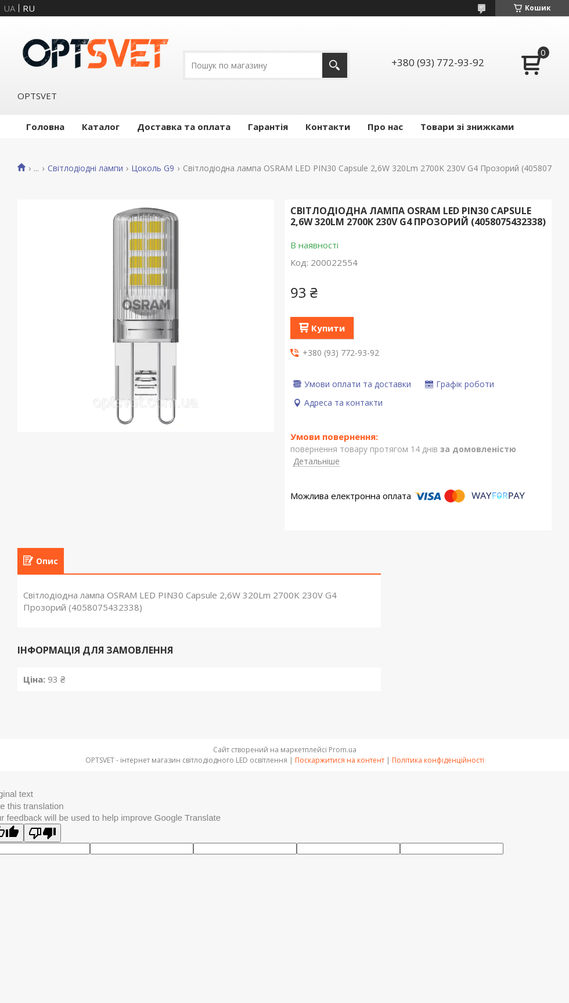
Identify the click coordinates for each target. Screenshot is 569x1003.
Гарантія (268, 126)
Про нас (385, 126)
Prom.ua (342, 750)
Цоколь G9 (152, 168)
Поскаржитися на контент (339, 760)
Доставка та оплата (184, 126)
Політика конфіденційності (438, 760)
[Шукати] (334, 65)
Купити (328, 328)
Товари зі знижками (467, 126)
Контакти (327, 126)
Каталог (101, 126)
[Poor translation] (42, 833)
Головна (45, 126)
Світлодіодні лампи (85, 168)
